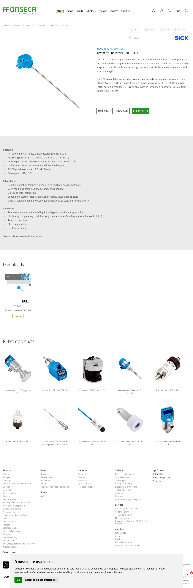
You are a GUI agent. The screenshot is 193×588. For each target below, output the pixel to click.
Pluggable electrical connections (18, 483)
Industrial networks (12, 531)
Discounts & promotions (126, 487)
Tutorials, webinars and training (55, 487)
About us (125, 11)
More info (181, 29)
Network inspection (12, 512)
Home (5, 25)
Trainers (119, 493)
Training (103, 11)
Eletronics (82, 480)
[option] (48, 81)
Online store (158, 474)
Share (166, 29)
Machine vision (10, 547)
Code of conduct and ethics (127, 545)
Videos (43, 483)
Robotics (7, 534)
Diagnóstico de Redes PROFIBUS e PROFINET (131, 522)
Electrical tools (9, 499)
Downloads (45, 480)
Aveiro (118, 536)
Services (114, 11)
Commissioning (122, 512)
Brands (79, 11)
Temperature (9, 540)
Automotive (83, 474)
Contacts (157, 481)
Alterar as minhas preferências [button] (41, 580)
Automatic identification (14, 506)
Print (137, 29)
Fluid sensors (40, 25)
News (70, 11)
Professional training (124, 474)
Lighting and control (12, 509)
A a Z (42, 496)
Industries (91, 11)
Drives (6, 474)
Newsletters (46, 477)
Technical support (123, 515)
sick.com (136, 38)
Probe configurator (161, 478)
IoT (4, 518)
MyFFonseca (158, 470)
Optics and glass (85, 483)
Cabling (6, 480)
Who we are (120, 533)
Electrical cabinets (11, 528)
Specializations (122, 477)
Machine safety (10, 537)
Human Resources (123, 542)
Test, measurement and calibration (19, 544)
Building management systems (17, 502)
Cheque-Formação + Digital (127, 499)
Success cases (9, 552)
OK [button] (18, 580)
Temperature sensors (59, 25)
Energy (6, 496)
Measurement (9, 521)
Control (6, 487)
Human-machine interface (15, 515)
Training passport (123, 490)
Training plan (121, 480)
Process (6, 525)
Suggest (151, 29)
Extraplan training (123, 483)
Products (60, 11)
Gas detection (9, 493)
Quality (118, 539)
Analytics (7, 477)
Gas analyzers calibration (126, 508)
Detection (27, 25)
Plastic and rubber (86, 487)
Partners (119, 496)
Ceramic (81, 477)
